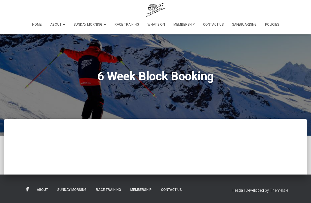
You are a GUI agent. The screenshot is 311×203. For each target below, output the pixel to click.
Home (37, 25)
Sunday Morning (90, 25)
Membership (184, 25)
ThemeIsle (279, 190)
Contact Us (213, 25)
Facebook (27, 189)
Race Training (126, 25)
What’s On (156, 25)
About (57, 25)
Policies (272, 25)
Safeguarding (244, 25)
